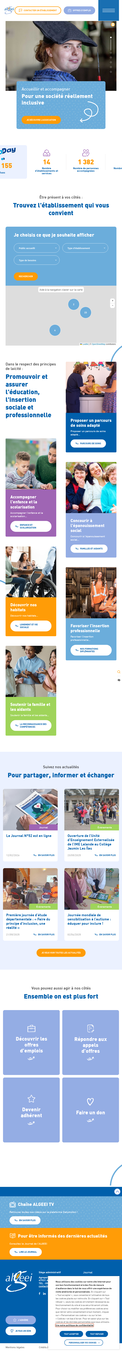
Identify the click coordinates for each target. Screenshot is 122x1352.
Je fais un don (20, 1330)
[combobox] (36, 247)
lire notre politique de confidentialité (74, 1325)
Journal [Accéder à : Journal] (87, 1272)
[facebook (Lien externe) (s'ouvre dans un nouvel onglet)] (39, 1293)
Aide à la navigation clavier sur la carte (61, 289)
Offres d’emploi (79, 10)
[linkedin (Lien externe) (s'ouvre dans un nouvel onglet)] (44, 1293)
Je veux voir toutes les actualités (61, 952)
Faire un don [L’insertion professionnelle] (90, 1106)
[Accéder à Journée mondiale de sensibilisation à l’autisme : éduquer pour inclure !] (91, 904)
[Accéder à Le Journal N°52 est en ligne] (30, 825)
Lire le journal (28, 1251)
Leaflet (84, 344)
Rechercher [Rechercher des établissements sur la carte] (26, 276)
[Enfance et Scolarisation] (30, 513)
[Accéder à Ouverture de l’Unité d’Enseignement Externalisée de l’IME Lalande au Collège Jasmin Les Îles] (91, 825)
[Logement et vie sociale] (30, 616)
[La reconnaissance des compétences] (30, 716)
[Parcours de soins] (91, 433)
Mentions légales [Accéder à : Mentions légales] (15, 1347)
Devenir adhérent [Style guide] (31, 1106)
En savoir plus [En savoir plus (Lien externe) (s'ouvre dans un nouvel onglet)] (27, 1220)
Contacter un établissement (38, 10)
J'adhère (20, 1320)
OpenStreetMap (98, 344)
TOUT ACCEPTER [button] (71, 1334)
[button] (108, 10)
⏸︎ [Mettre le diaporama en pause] (113, 24)
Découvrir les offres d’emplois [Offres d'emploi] (31, 1039)
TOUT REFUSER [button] (97, 1334)
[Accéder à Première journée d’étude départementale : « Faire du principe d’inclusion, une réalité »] (30, 904)
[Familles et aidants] (91, 535)
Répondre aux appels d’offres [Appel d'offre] (90, 1039)
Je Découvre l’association (41, 119)
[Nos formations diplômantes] (91, 639)
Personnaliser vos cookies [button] (82, 1342)
